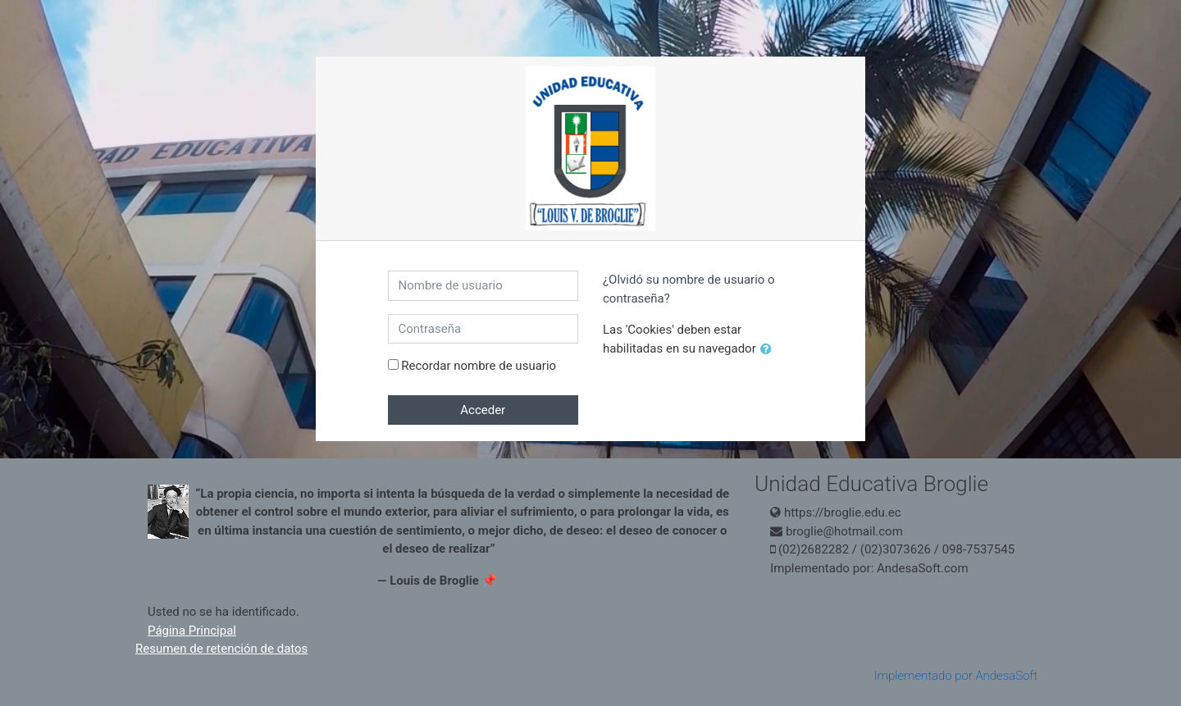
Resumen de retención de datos (221, 648)
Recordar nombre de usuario (478, 365)
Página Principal (192, 630)
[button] (769, 349)
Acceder (482, 410)
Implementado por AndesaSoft (955, 675)
